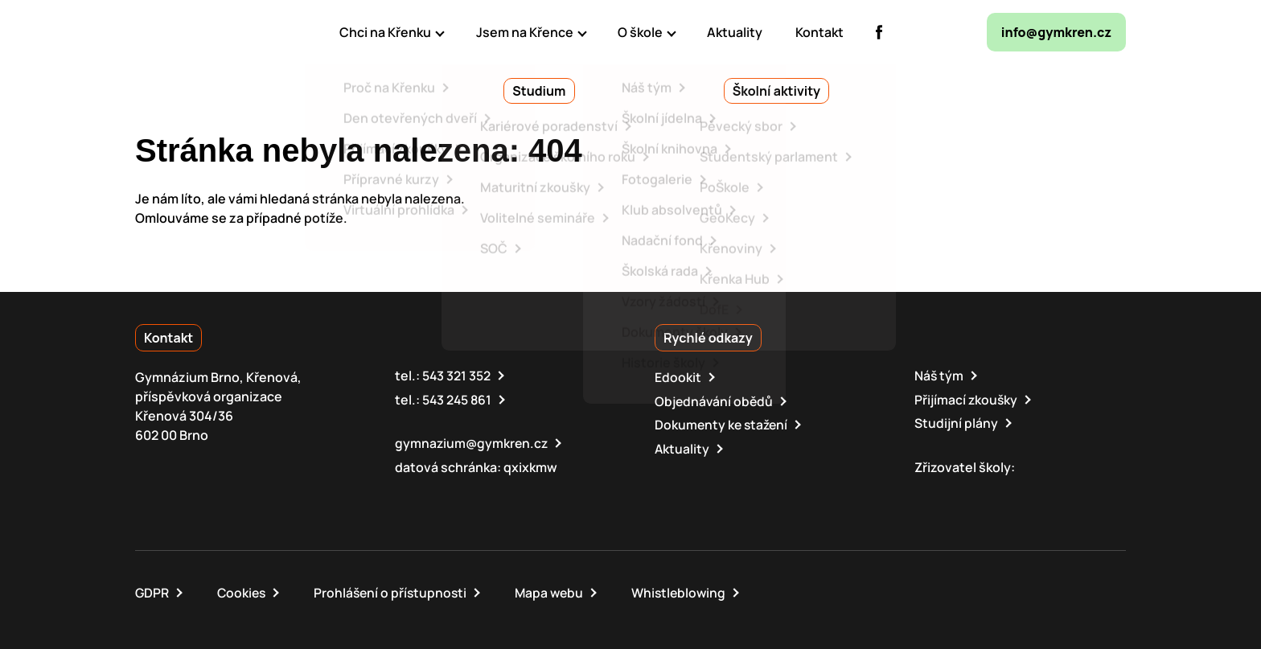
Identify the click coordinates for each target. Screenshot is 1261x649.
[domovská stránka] (204, 32)
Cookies (243, 591)
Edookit (678, 377)
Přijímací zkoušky (966, 399)
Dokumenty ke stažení (723, 424)
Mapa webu (556, 591)
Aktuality (682, 447)
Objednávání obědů (715, 400)
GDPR (152, 591)
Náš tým (939, 375)
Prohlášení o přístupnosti (395, 591)
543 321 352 (456, 375)
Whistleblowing (688, 591)
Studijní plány (956, 422)
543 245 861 (458, 399)
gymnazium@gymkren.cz (473, 442)
